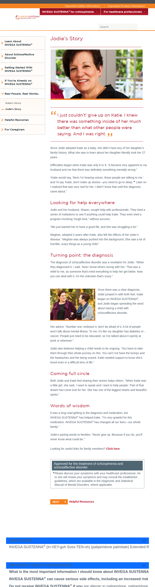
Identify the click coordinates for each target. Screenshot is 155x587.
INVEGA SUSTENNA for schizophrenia (68, 11)
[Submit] (142, 27)
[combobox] (123, 27)
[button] (23, 43)
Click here (113, 448)
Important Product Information (126, 6)
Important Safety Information (82, 6)
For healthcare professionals (123, 11)
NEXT (59, 501)
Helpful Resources (81, 501)
